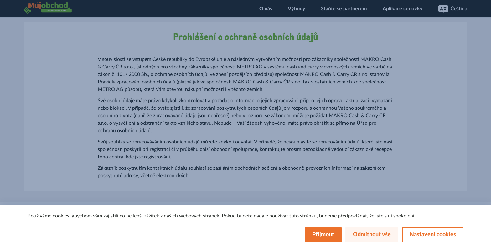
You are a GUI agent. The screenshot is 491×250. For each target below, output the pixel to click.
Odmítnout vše (372, 235)
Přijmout (323, 235)
